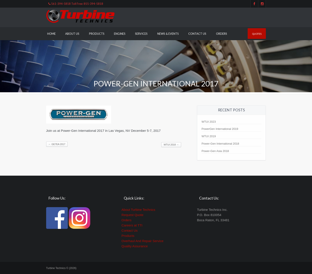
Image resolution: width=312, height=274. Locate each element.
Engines (119, 33)
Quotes (257, 33)
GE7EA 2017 (57, 144)
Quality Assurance (135, 246)
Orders (221, 33)
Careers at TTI (132, 225)
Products (96, 33)
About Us (72, 33)
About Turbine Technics (138, 209)
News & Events (168, 33)
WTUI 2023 (209, 121)
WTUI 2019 (209, 136)
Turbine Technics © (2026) (61, 268)
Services (141, 33)
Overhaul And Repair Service (142, 241)
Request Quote (132, 215)
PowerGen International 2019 (220, 128)
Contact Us (197, 33)
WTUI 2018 (171, 144)
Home (51, 33)
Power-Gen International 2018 (220, 143)
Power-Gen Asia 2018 (215, 151)
